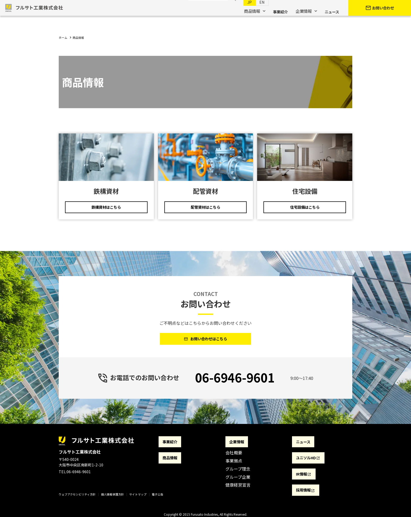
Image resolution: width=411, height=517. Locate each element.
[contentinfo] (205, 475)
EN (256, 11)
